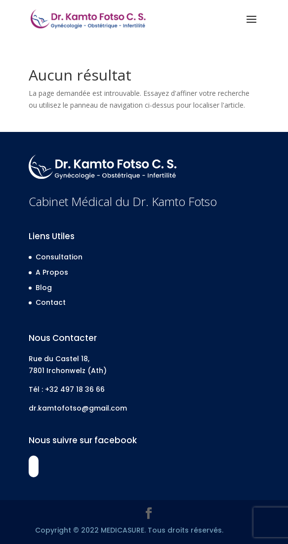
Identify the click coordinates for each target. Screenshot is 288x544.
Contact (51, 302)
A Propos (52, 272)
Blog (44, 288)
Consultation (59, 257)
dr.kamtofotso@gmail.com (78, 408)
